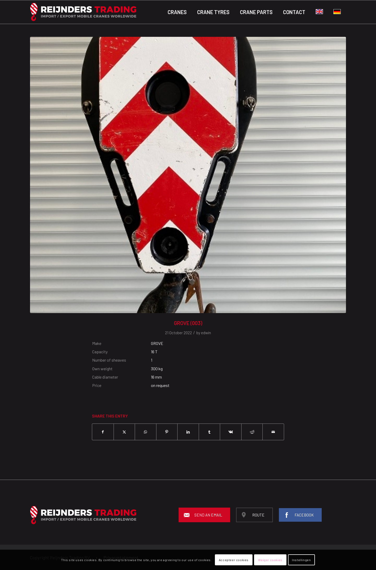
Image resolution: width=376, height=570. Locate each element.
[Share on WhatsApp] (145, 432)
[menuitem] (177, 12)
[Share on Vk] (230, 432)
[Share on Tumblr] (209, 432)
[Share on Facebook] (103, 432)
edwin (206, 332)
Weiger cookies (270, 560)
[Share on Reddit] (252, 432)
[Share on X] (124, 432)
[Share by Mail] (273, 432)
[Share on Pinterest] (167, 432)
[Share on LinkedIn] (188, 432)
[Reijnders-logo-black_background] (83, 12)
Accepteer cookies (234, 560)
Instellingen (301, 560)
